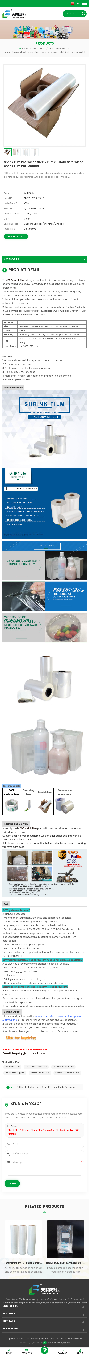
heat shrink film (57, 49)
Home (23, 49)
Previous (5, 1248)
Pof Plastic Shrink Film (63, 1066)
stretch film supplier (14, 1072)
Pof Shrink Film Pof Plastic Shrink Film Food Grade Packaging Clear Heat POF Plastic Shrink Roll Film (47, 1087)
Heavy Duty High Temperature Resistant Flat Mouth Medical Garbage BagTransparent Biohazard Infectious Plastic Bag (65, 1263)
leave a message (44, 1350)
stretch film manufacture (67, 1072)
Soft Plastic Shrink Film (36, 1066)
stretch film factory (40, 1072)
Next (84, 1248)
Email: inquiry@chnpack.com (24, 1053)
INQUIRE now (15, 237)
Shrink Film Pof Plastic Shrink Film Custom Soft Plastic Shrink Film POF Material (43, 1132)
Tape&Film (38, 49)
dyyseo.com (37, 1342)
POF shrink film (15, 280)
